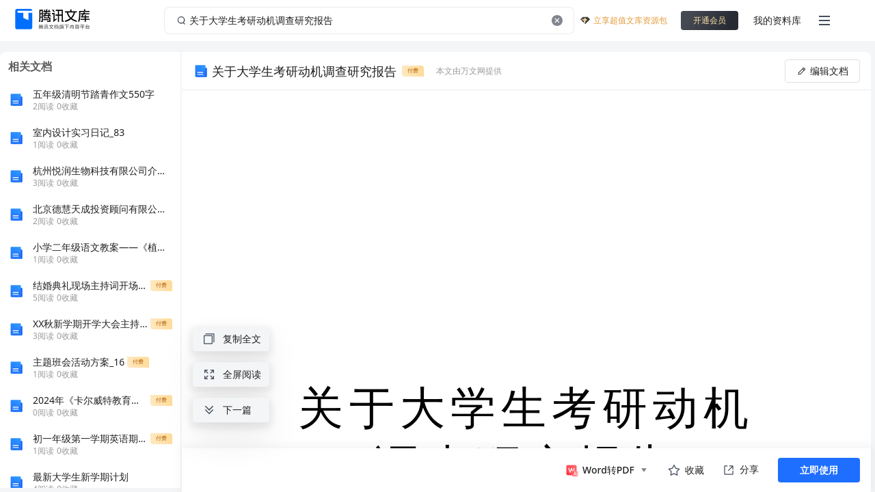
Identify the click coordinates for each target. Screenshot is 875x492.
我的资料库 (777, 20)
